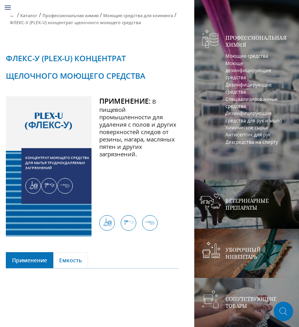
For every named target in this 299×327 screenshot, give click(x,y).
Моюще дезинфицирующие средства (248, 70)
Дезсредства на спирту (251, 142)
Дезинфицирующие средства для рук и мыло (253, 117)
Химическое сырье (247, 127)
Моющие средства (246, 56)
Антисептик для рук (248, 134)
